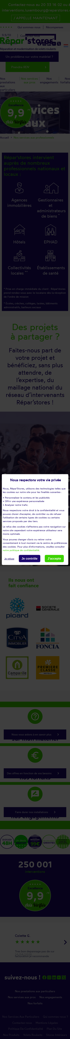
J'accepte (54, 558)
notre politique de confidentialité (21, 550)
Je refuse (9, 558)
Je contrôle (29, 558)
